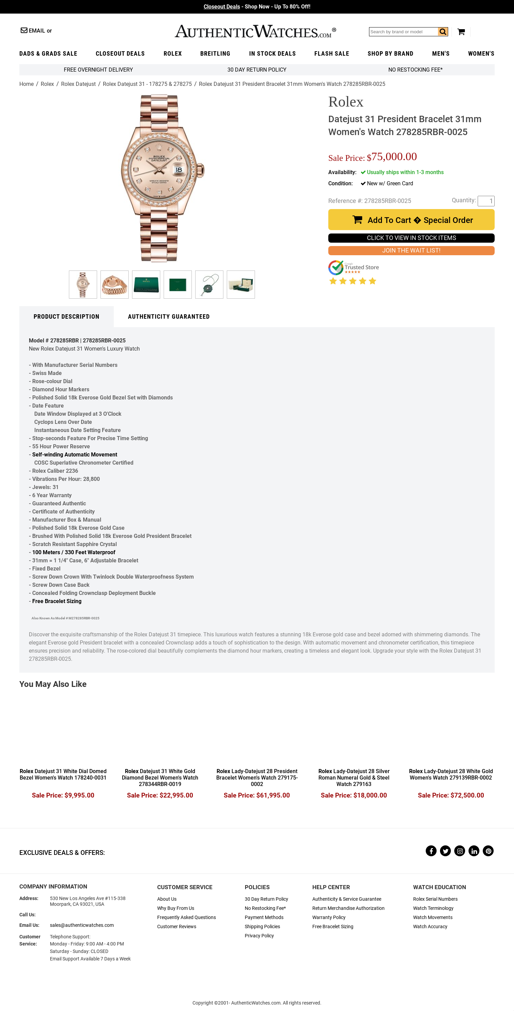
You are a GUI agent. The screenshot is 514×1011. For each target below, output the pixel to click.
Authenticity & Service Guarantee (346, 899)
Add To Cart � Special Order (420, 220)
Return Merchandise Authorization (348, 908)
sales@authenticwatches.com (82, 925)
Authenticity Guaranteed (169, 316)
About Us (167, 899)
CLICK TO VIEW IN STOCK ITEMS (411, 238)
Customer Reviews (176, 927)
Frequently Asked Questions (186, 917)
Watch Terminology (433, 908)
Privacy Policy (259, 936)
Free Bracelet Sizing (56, 601)
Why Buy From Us (175, 908)
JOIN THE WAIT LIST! (411, 250)
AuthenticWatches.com (255, 31)
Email (37, 30)
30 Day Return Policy (266, 899)
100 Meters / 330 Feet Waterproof (73, 552)
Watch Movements (433, 917)
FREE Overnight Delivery (98, 70)
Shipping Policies (262, 927)
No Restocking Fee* (415, 70)
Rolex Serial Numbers (435, 899)
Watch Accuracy (430, 927)
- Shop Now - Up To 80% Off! (257, 6)
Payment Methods (264, 917)
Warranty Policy (329, 917)
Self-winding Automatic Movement (74, 454)
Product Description (66, 316)
